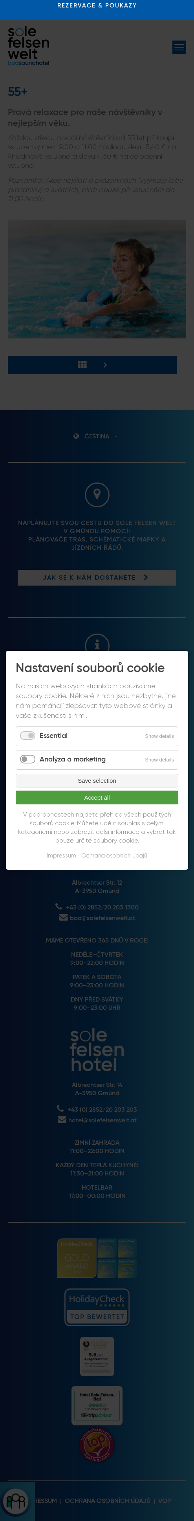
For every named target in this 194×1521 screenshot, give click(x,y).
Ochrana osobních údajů (114, 855)
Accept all (97, 797)
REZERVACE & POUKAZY (97, 6)
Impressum (61, 855)
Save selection (97, 780)
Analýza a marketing (73, 759)
